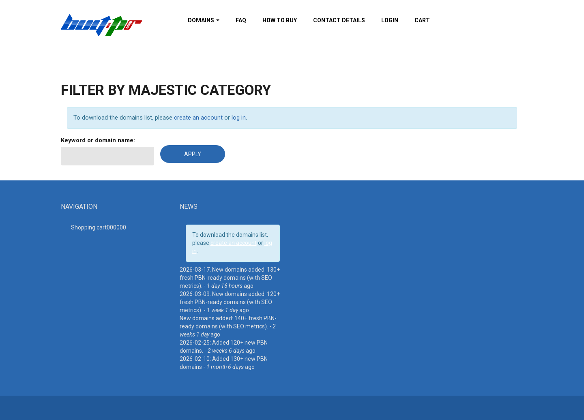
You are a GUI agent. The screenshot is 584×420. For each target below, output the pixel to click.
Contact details (339, 20)
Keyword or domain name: (98, 140)
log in (239, 117)
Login (389, 20)
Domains (203, 20)
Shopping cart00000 (98, 227)
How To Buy (279, 20)
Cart (422, 20)
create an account (198, 117)
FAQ (241, 20)
